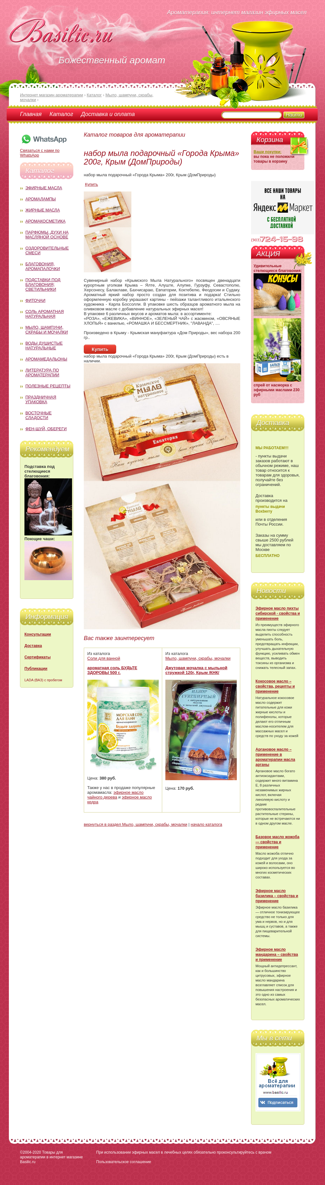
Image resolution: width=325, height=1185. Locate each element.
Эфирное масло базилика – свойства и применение (276, 896)
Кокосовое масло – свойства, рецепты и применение (275, 686)
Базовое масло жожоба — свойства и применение (277, 842)
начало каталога (206, 824)
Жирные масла (42, 210)
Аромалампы (40, 199)
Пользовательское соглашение (123, 1162)
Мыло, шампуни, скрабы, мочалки (197, 658)
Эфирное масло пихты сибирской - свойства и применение (277, 613)
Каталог (61, 114)
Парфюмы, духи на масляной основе (47, 234)
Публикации (35, 668)
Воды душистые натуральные (44, 345)
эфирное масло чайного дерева (115, 795)
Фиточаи (35, 300)
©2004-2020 (30, 1152)
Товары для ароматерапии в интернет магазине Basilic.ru (51, 1157)
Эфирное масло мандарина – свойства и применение (276, 954)
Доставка (33, 646)
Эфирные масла (43, 187)
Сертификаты (37, 657)
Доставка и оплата (108, 114)
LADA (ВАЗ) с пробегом (43, 680)
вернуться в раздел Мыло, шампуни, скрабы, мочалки (135, 824)
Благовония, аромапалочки (42, 266)
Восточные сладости (38, 415)
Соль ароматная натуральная (44, 314)
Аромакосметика (45, 221)
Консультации (37, 634)
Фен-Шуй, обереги (46, 428)
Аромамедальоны (46, 359)
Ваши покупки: (268, 152)
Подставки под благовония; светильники (42, 284)
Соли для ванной (103, 658)
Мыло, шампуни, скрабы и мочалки (46, 329)
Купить (91, 184)
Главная (31, 114)
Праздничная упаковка (40, 399)
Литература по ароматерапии (42, 372)
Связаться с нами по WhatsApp (44, 150)
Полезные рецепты (47, 386)
